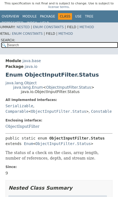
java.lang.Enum (28, 87)
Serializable (19, 106)
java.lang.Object (21, 83)
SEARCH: (8, 40)
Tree (89, 16)
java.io (31, 66)
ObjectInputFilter (22, 126)
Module (29, 16)
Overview (10, 16)
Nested (23, 27)
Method (86, 27)
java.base (31, 61)
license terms (58, 7)
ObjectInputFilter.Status (68, 87)
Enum (28, 143)
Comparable (16, 111)
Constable (101, 111)
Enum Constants (48, 27)
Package (47, 16)
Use (78, 16)
